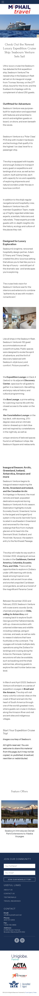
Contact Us (9, 893)
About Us (8, 890)
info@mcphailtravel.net (13, 915)
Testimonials (10, 897)
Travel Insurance (12, 901)
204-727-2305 (9, 920)
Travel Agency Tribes (31, 992)
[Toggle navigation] (3, 2)
